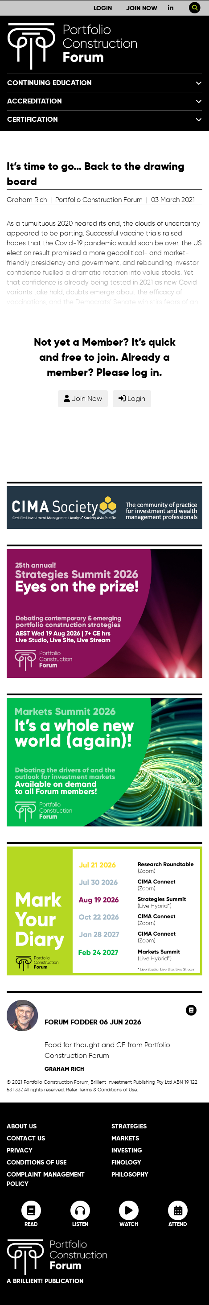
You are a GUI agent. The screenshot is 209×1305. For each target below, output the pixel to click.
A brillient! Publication (45, 1281)
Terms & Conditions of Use (108, 1089)
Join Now (141, 8)
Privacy (20, 1150)
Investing (126, 1150)
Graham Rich (64, 1069)
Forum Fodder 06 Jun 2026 (93, 1022)
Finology (126, 1162)
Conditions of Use (36, 1162)
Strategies (129, 1126)
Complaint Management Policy (46, 1179)
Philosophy (129, 1174)
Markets (125, 1138)
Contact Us (26, 1138)
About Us (22, 1126)
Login (103, 8)
